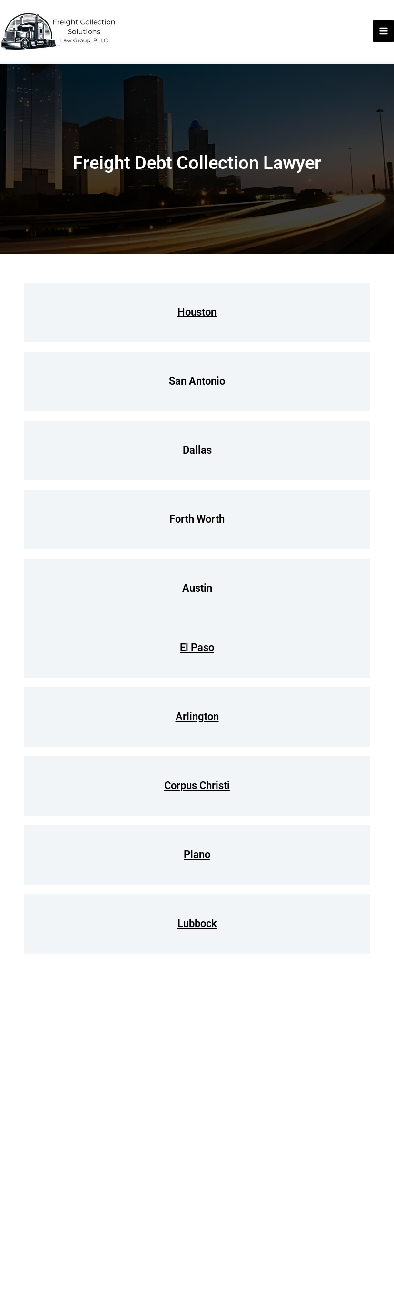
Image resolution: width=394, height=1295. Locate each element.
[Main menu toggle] (383, 31)
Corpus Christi (197, 785)
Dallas (197, 450)
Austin (197, 588)
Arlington (197, 716)
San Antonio (197, 381)
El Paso (197, 647)
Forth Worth (197, 519)
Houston (197, 312)
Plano (197, 854)
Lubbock (197, 923)
